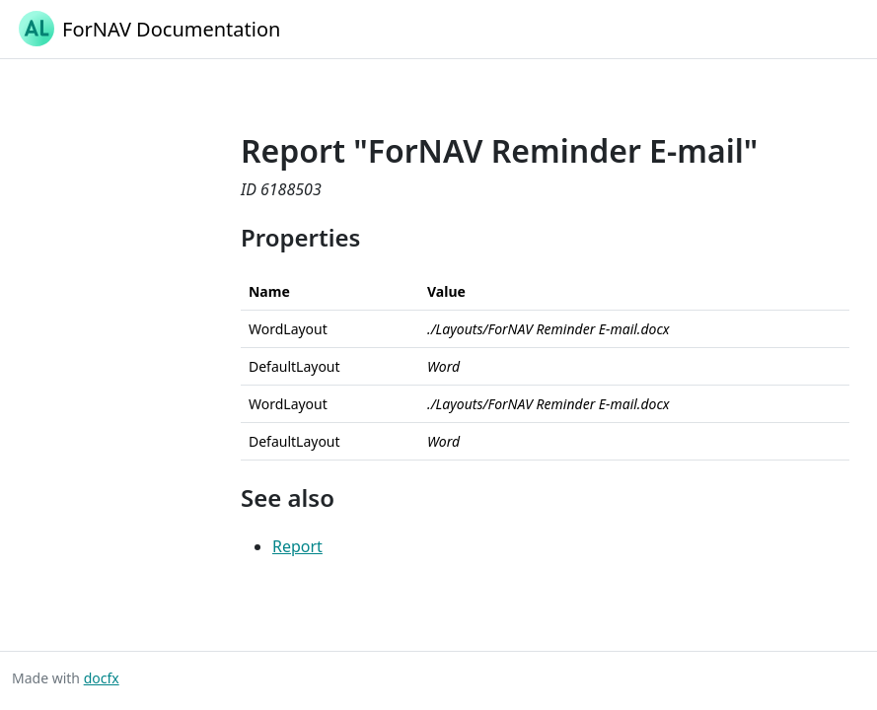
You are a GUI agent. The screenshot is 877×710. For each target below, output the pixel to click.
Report (297, 546)
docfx (101, 678)
